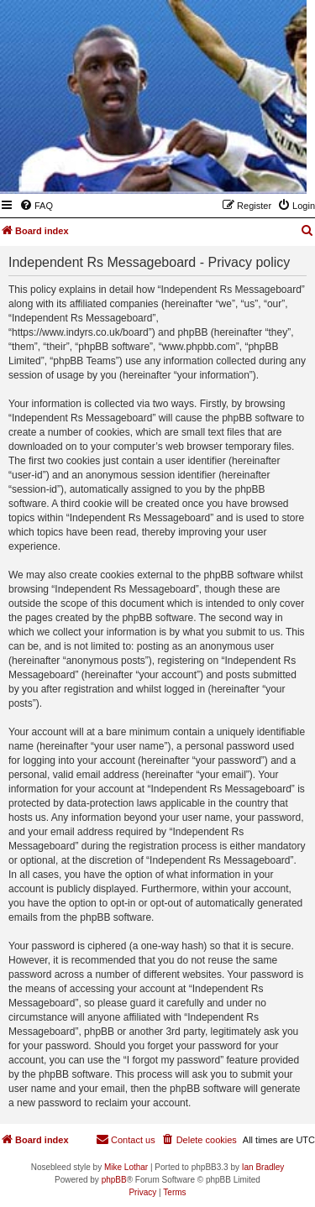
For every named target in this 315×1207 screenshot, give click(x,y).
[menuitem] (36, 206)
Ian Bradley (263, 1167)
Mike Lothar (126, 1167)
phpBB (114, 1179)
